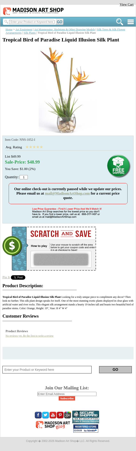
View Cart (127, 4)
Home (9, 29)
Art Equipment (23, 29)
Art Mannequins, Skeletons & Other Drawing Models (64, 29)
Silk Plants (30, 32)
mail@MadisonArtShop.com (67, 193)
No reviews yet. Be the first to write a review (30, 335)
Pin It (6, 277)
